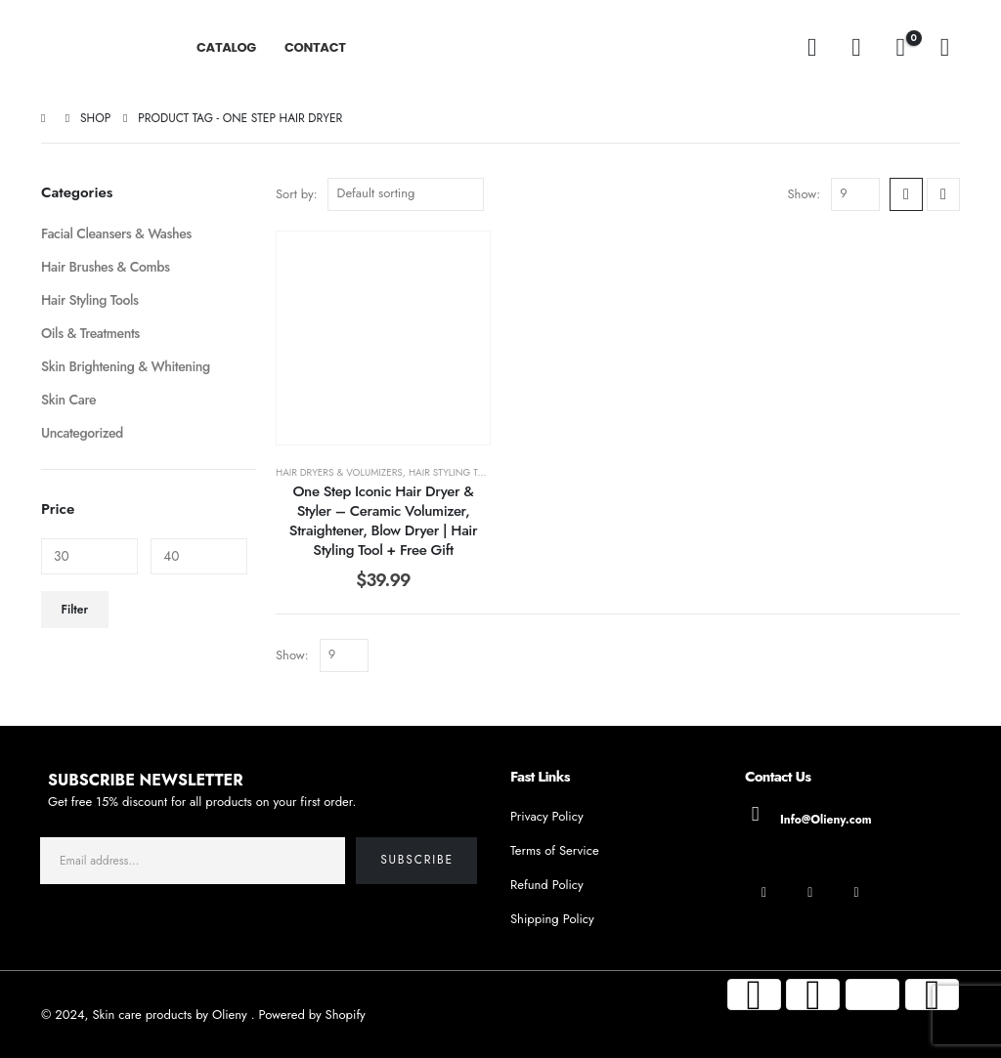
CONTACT (315, 47)
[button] (812, 48)
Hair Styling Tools (455, 472)
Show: (804, 194)
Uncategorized (82, 433)
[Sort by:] (405, 194)
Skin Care (68, 399)
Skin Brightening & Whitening (125, 366)
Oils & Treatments (90, 333)
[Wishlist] (945, 48)
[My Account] (856, 48)
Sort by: (297, 194)
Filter (75, 609)
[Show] (855, 194)
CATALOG (226, 47)
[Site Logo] (95, 47)
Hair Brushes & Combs (105, 266)
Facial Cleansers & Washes (116, 233)
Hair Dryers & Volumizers (339, 472)
